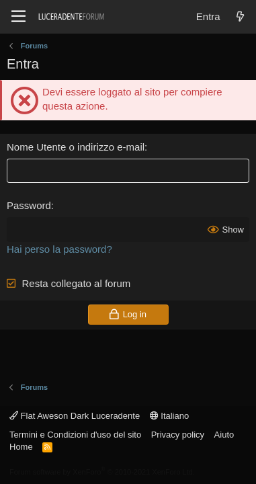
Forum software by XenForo (102, 472)
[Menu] (18, 17)
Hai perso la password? (59, 249)
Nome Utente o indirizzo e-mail (75, 147)
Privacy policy (177, 435)
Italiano (169, 416)
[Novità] (240, 16)
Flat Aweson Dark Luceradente (74, 416)
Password (29, 205)
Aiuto (224, 435)
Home (21, 447)
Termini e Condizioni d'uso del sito (75, 435)
